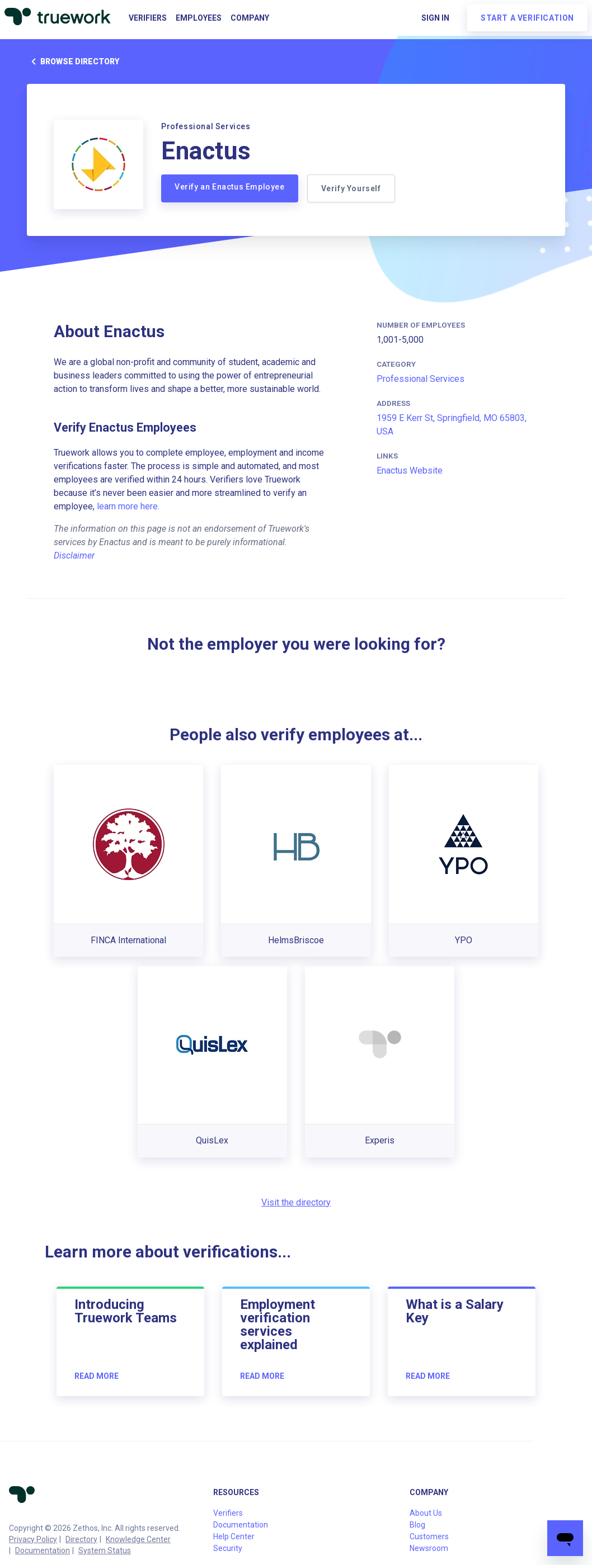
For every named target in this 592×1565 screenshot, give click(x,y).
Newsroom (429, 1548)
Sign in (435, 17)
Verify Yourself (351, 188)
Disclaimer (74, 555)
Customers (429, 1536)
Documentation (42, 1550)
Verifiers (148, 17)
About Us (426, 1513)
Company (250, 17)
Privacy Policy (33, 1539)
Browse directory (73, 61)
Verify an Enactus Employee (230, 186)
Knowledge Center (138, 1539)
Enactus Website (410, 470)
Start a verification (527, 17)
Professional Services (420, 378)
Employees (199, 17)
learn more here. (128, 506)
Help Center (234, 1536)
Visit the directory (296, 1202)
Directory (81, 1539)
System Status (104, 1550)
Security (227, 1548)
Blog (417, 1524)
